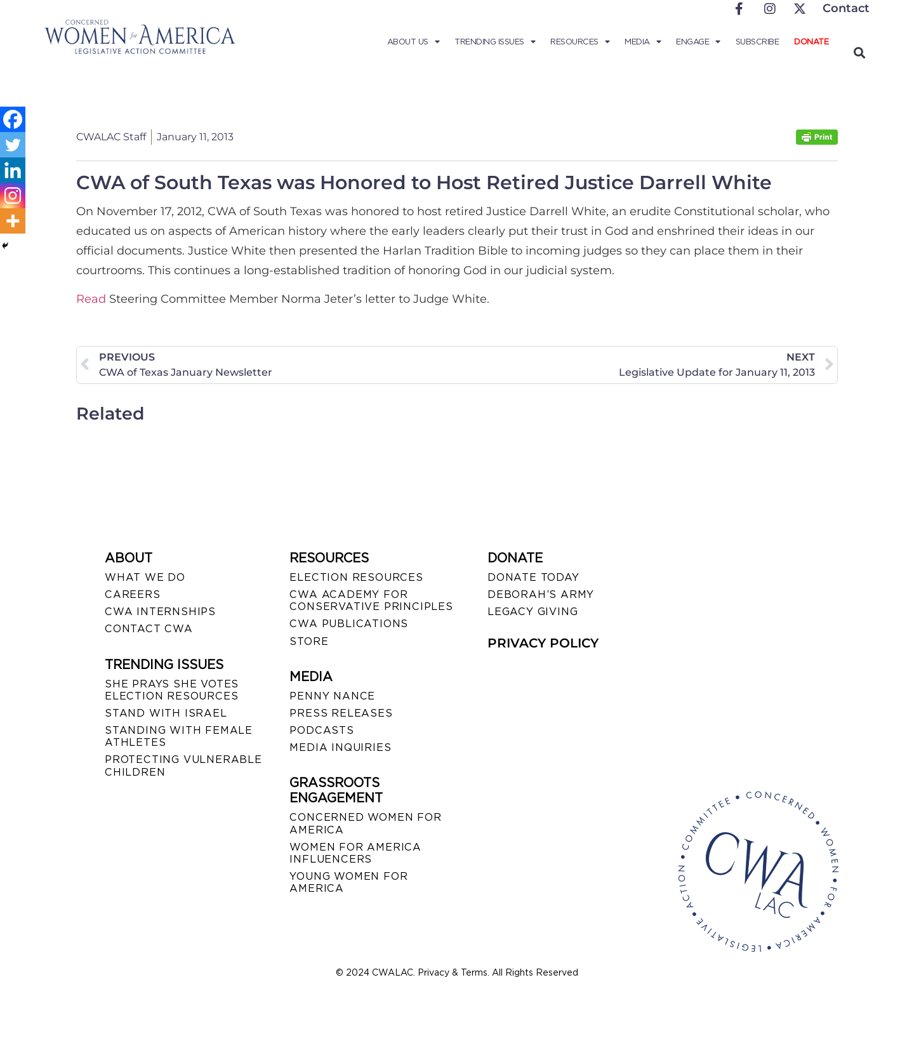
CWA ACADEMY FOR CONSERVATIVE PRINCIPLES (371, 600)
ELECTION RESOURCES (356, 577)
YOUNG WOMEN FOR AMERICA (348, 882)
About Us (413, 42)
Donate (811, 41)
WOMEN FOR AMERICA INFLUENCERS (355, 853)
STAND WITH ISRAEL (166, 713)
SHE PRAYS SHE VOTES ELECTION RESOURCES (172, 690)
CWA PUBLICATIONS (348, 624)
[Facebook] (12, 119)
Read (91, 299)
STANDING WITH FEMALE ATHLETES (179, 736)
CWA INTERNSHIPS (160, 612)
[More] (12, 221)
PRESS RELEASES (340, 713)
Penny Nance (332, 696)
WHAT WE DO (145, 577)
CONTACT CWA (149, 629)
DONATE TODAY (533, 577)
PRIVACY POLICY (543, 643)
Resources (579, 42)
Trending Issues (494, 42)
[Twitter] (12, 144)
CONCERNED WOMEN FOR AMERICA (365, 823)
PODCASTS (321, 730)
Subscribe (757, 41)
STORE (308, 641)
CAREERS (133, 594)
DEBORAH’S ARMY (540, 594)
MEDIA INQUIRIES (340, 747)
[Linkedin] (12, 170)
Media (643, 42)
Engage (698, 42)
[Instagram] (12, 195)
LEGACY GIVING (532, 612)
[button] (859, 52)
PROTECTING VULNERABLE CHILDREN (183, 765)
